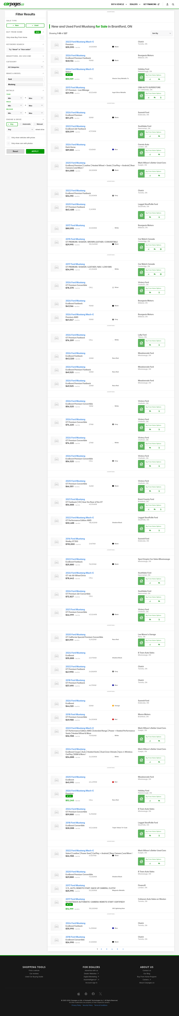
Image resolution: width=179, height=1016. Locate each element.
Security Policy (88, 1005)
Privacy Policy (76, 1005)
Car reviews (34, 974)
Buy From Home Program (146, 977)
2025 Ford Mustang (75, 163)
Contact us (147, 970)
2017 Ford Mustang (75, 225)
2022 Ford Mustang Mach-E (80, 517)
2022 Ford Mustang (75, 126)
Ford (25, 79)
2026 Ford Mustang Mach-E (80, 69)
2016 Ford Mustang (75, 538)
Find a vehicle (34, 970)
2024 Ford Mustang (75, 144)
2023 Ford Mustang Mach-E (80, 41)
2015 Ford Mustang (75, 239)
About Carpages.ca (146, 983)
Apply (35, 151)
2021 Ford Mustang (75, 499)
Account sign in (91, 983)
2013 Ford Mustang (75, 87)
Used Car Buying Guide (34, 977)
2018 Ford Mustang (75, 680)
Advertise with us (91, 970)
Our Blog (147, 974)
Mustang (25, 84)
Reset (15, 151)
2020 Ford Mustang (75, 634)
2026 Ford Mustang (75, 55)
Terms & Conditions (100, 1005)
